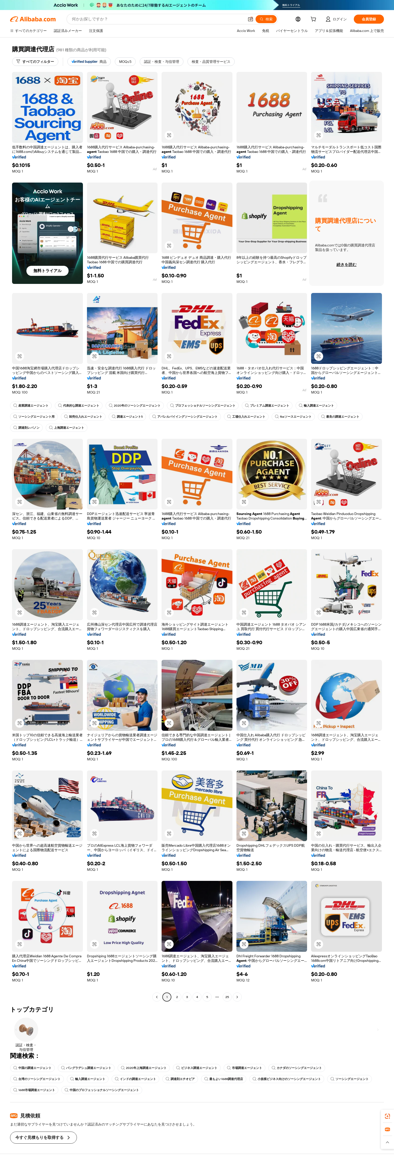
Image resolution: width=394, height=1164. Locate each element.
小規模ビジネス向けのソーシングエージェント (287, 1079)
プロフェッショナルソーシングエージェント (202, 406)
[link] (387, 1116)
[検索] (266, 19)
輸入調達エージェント (316, 406)
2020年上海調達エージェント (144, 1068)
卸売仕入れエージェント (83, 417)
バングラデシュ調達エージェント (86, 1068)
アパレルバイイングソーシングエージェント (185, 417)
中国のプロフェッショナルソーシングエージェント (102, 1090)
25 (227, 997)
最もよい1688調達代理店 (223, 1079)
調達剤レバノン (26, 428)
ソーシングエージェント (349, 1079)
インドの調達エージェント (135, 1079)
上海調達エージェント (66, 428)
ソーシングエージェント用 (34, 417)
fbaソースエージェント (293, 417)
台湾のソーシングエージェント (37, 1079)
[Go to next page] (237, 997)
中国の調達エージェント (32, 1068)
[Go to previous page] (156, 997)
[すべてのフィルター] (35, 61)
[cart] (314, 20)
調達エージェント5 (127, 417)
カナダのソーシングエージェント (297, 1068)
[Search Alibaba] (157, 19)
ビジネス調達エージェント (196, 1068)
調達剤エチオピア (180, 1079)
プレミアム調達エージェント (267, 406)
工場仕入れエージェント (246, 417)
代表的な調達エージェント (78, 406)
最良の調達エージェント (340, 417)
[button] (251, 19)
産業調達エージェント (30, 406)
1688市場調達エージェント (34, 1090)
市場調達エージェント (244, 1068)
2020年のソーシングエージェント (135, 406)
